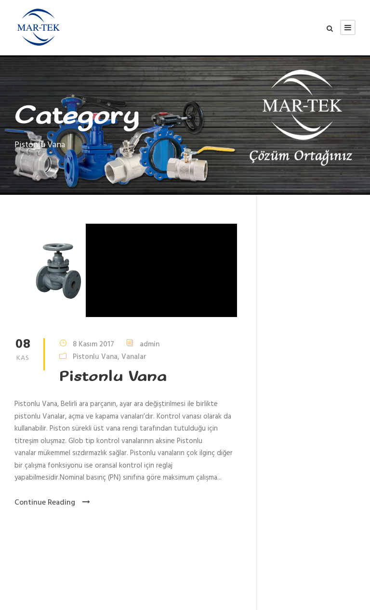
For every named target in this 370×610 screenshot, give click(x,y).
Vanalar (133, 356)
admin (149, 344)
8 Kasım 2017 (93, 344)
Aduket (176, 589)
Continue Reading (52, 502)
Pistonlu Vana (95, 356)
